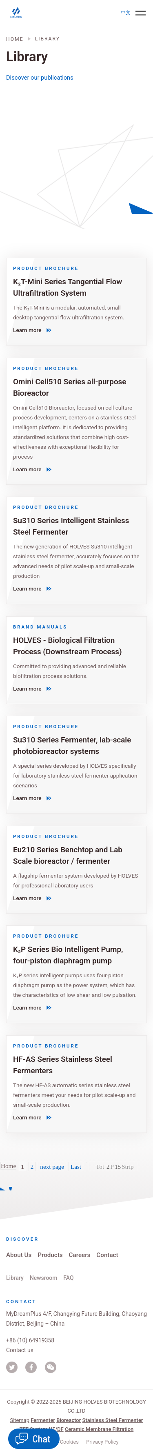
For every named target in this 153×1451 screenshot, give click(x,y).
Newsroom (43, 1278)
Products (50, 1255)
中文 (126, 13)
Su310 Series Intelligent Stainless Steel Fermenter (71, 526)
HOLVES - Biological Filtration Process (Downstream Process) (67, 645)
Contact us (19, 1350)
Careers (80, 1255)
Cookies (69, 1442)
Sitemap (19, 1420)
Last (76, 1166)
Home (15, 39)
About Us (18, 1255)
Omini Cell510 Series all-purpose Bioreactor (69, 387)
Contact (107, 1255)
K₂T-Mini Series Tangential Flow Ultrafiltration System (67, 287)
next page (52, 1166)
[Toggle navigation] (140, 13)
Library (15, 1278)
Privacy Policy (102, 1442)
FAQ (68, 1278)
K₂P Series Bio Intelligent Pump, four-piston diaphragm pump (68, 955)
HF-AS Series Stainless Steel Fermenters (62, 1064)
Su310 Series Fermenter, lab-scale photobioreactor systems (72, 745)
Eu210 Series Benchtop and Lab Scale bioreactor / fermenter (67, 855)
